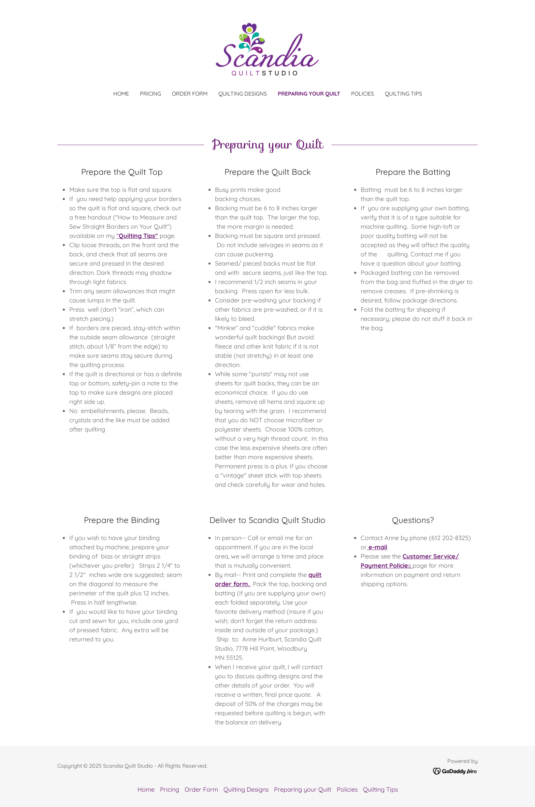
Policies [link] (362, 93)
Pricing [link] (150, 93)
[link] (267, 50)
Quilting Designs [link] (242, 93)
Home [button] (146, 789)
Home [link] (121, 93)
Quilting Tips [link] (403, 93)
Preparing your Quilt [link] (309, 93)
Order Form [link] (189, 93)
